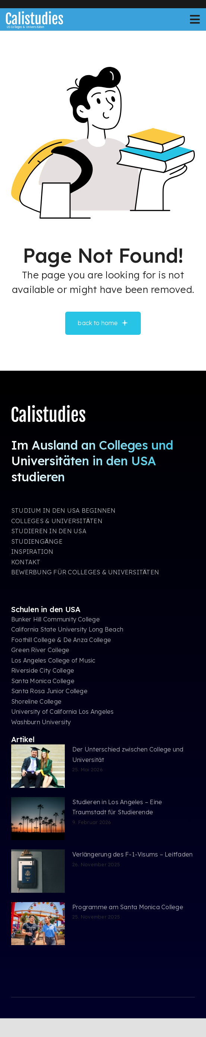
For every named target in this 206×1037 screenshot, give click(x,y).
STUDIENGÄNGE (37, 541)
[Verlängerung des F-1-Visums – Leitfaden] (38, 871)
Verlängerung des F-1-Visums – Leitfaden (132, 854)
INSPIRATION (32, 551)
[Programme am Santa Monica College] (38, 923)
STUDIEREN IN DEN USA (48, 531)
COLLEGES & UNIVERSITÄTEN (56, 521)
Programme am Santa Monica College (127, 907)
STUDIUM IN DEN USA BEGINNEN (63, 510)
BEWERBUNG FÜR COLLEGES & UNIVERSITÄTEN (85, 572)
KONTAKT (26, 562)
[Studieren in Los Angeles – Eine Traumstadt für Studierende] (38, 818)
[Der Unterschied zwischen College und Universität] (38, 766)
